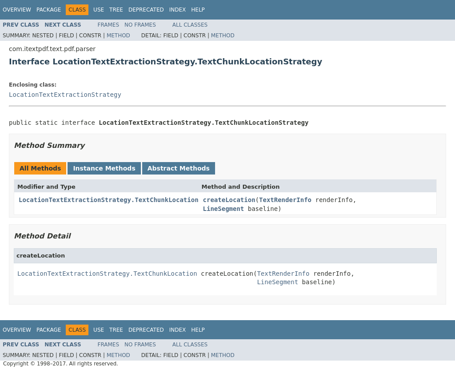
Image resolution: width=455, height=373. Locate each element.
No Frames (140, 25)
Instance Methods (104, 168)
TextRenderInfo (285, 199)
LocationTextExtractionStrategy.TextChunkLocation (109, 199)
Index (177, 10)
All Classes (190, 25)
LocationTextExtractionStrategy (65, 94)
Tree (116, 10)
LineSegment (223, 208)
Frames (109, 25)
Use (98, 10)
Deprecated (146, 10)
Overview (17, 10)
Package (48, 10)
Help (198, 10)
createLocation (229, 199)
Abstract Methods (179, 168)
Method (118, 35)
